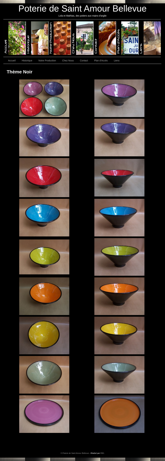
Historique (27, 60)
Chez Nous (68, 60)
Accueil (12, 60)
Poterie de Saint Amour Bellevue (82, 8)
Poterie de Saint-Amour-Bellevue (14, 38)
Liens (116, 60)
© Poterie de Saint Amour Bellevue (75, 453)
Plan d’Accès (101, 60)
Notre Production (47, 60)
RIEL (102, 453)
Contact (84, 60)
